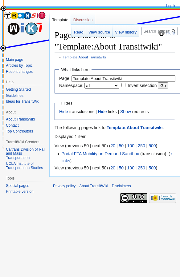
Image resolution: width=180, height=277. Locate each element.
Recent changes (19, 71)
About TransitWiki (20, 119)
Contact (12, 125)
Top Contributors (19, 131)
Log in (171, 6)
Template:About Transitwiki (84, 57)
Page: (65, 78)
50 (121, 145)
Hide (63, 111)
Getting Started (18, 89)
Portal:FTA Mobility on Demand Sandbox (100, 153)
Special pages (17, 186)
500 (152, 145)
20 (113, 145)
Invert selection (142, 85)
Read (79, 32)
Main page (14, 59)
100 (130, 145)
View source (99, 32)
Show (125, 111)
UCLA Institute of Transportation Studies (24, 165)
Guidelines (14, 95)
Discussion (83, 20)
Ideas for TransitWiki (22, 101)
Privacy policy (64, 186)
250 (141, 145)
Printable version (19, 191)
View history (126, 32)
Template (60, 20)
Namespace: (71, 85)
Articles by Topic (19, 65)
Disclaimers (121, 186)
